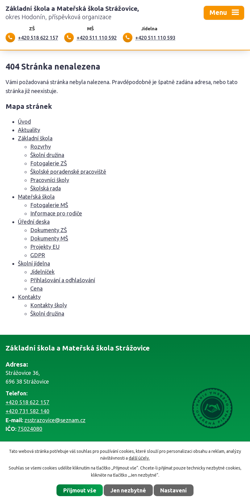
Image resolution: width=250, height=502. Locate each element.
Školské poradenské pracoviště (68, 171)
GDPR (37, 255)
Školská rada (45, 188)
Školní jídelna (34, 263)
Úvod (24, 121)
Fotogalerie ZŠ (48, 163)
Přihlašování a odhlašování (62, 280)
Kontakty (29, 297)
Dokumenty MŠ (49, 238)
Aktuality (29, 130)
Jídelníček (42, 272)
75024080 (30, 429)
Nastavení (173, 490)
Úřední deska (34, 222)
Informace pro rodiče (56, 213)
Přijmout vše (79, 490)
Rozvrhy (40, 146)
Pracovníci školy (49, 180)
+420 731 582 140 (27, 411)
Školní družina (47, 155)
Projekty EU (45, 247)
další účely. (139, 458)
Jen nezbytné (128, 490)
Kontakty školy (48, 305)
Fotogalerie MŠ (49, 205)
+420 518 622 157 (27, 402)
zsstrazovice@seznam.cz (54, 420)
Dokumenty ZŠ (48, 230)
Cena (36, 288)
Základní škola (35, 138)
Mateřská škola (36, 197)
